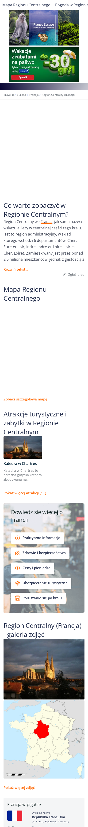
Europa (21, 95)
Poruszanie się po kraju (38, 598)
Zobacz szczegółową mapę (25, 399)
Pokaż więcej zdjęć (19, 787)
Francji (46, 221)
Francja (34, 95)
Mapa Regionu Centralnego (26, 5)
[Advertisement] (44, 146)
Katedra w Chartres (20, 463)
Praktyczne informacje (37, 538)
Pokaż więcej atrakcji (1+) (25, 493)
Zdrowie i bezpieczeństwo (40, 553)
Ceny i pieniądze (32, 568)
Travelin (9, 95)
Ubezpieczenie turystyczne (41, 583)
